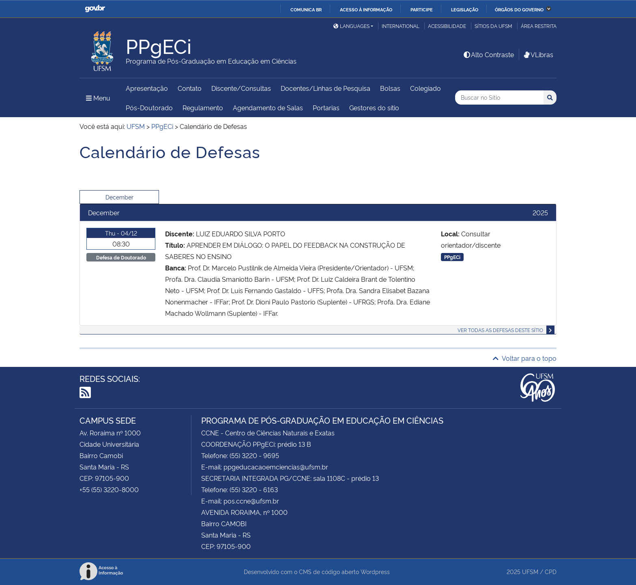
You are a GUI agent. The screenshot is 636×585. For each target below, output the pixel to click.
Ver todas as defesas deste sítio (500, 329)
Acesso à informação (366, 9)
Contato (190, 88)
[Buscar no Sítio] (499, 97)
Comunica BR (306, 9)
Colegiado (425, 88)
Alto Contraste (488, 54)
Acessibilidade (447, 25)
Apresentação (147, 88)
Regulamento (203, 107)
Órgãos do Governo (519, 9)
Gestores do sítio (374, 107)
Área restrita (538, 25)
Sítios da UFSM (493, 25)
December (119, 197)
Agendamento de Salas (268, 107)
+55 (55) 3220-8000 (109, 489)
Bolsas (390, 88)
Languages (351, 25)
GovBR (95, 9)
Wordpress (375, 571)
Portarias (326, 107)
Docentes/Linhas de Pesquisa (325, 88)
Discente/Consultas (241, 88)
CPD (550, 571)
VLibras (537, 54)
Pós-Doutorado (149, 107)
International (400, 25)
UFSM (530, 571)
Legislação (464, 9)
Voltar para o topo (524, 358)
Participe (421, 9)
